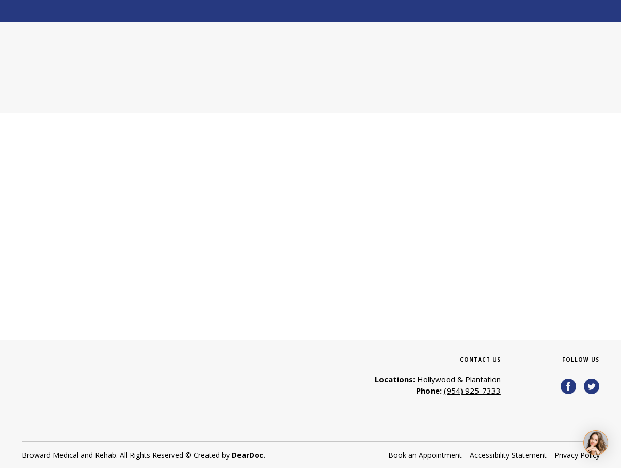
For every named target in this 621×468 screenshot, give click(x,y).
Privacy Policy (577, 455)
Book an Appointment (425, 455)
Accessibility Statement (508, 455)
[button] (568, 386)
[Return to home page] (92, 67)
